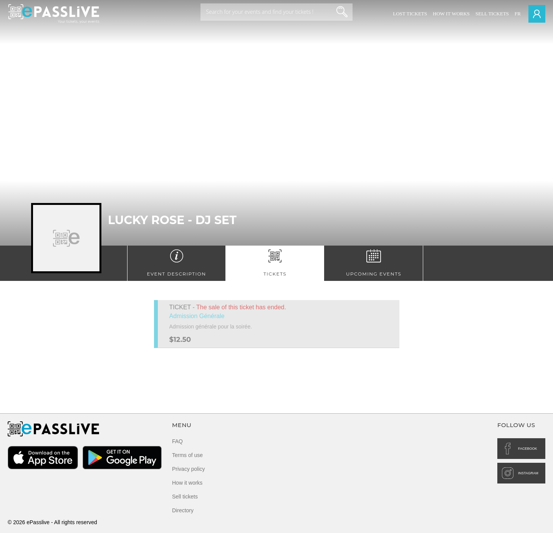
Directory (183, 510)
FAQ (177, 441)
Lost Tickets (410, 14)
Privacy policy (188, 469)
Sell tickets (492, 14)
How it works (451, 14)
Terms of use (187, 455)
